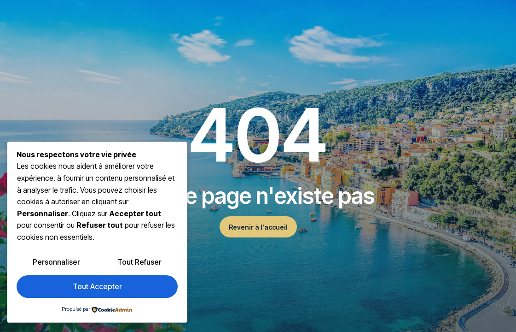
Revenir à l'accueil (258, 227)
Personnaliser (56, 262)
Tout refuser (139, 262)
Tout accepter (97, 286)
